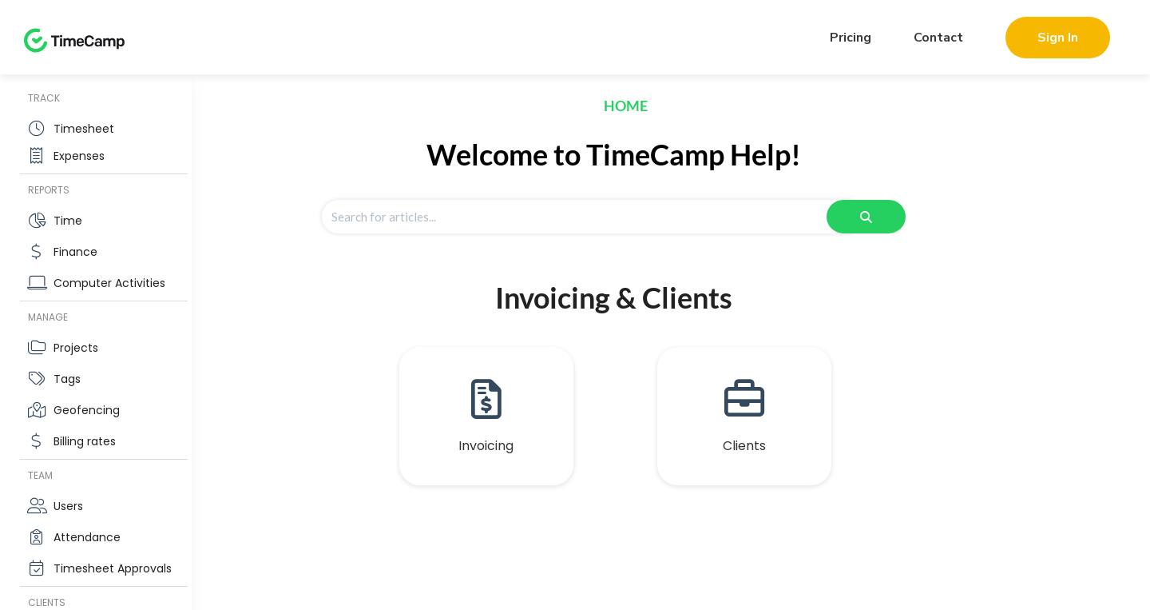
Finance (75, 252)
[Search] (866, 216)
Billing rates (85, 441)
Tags (67, 379)
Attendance (87, 537)
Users (68, 506)
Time (68, 221)
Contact (938, 37)
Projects (76, 348)
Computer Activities (109, 283)
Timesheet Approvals (113, 568)
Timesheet (84, 129)
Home (626, 105)
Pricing (850, 37)
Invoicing (486, 446)
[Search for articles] (586, 216)
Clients (744, 446)
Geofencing (87, 410)
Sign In (1057, 37)
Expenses (79, 156)
